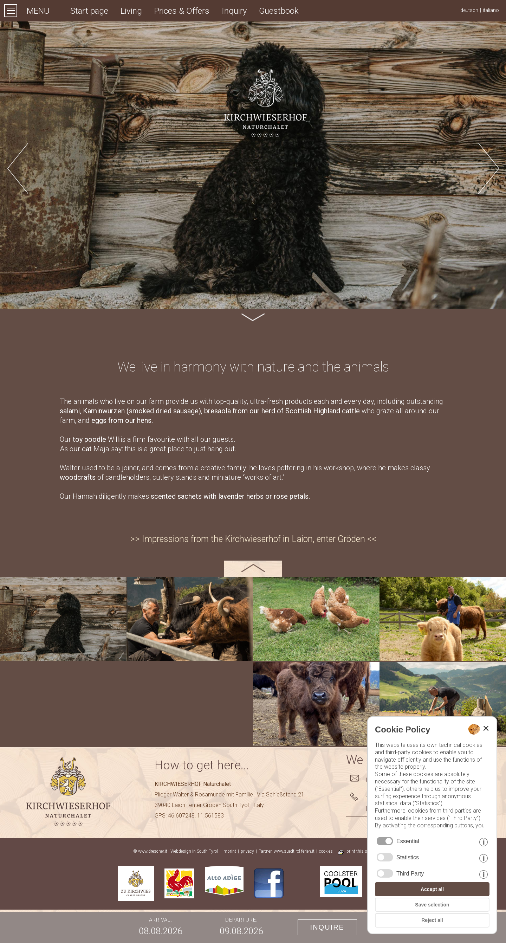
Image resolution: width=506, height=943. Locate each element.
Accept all (432, 889)
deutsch (469, 10)
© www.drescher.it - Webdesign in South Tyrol (175, 851)
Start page (89, 11)
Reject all (432, 920)
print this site (358, 851)
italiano (491, 10)
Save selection (432, 905)
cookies (326, 851)
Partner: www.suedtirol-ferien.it (286, 851)
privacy (247, 851)
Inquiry (234, 11)
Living (131, 11)
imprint (229, 851)
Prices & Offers (181, 11)
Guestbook (279, 11)
